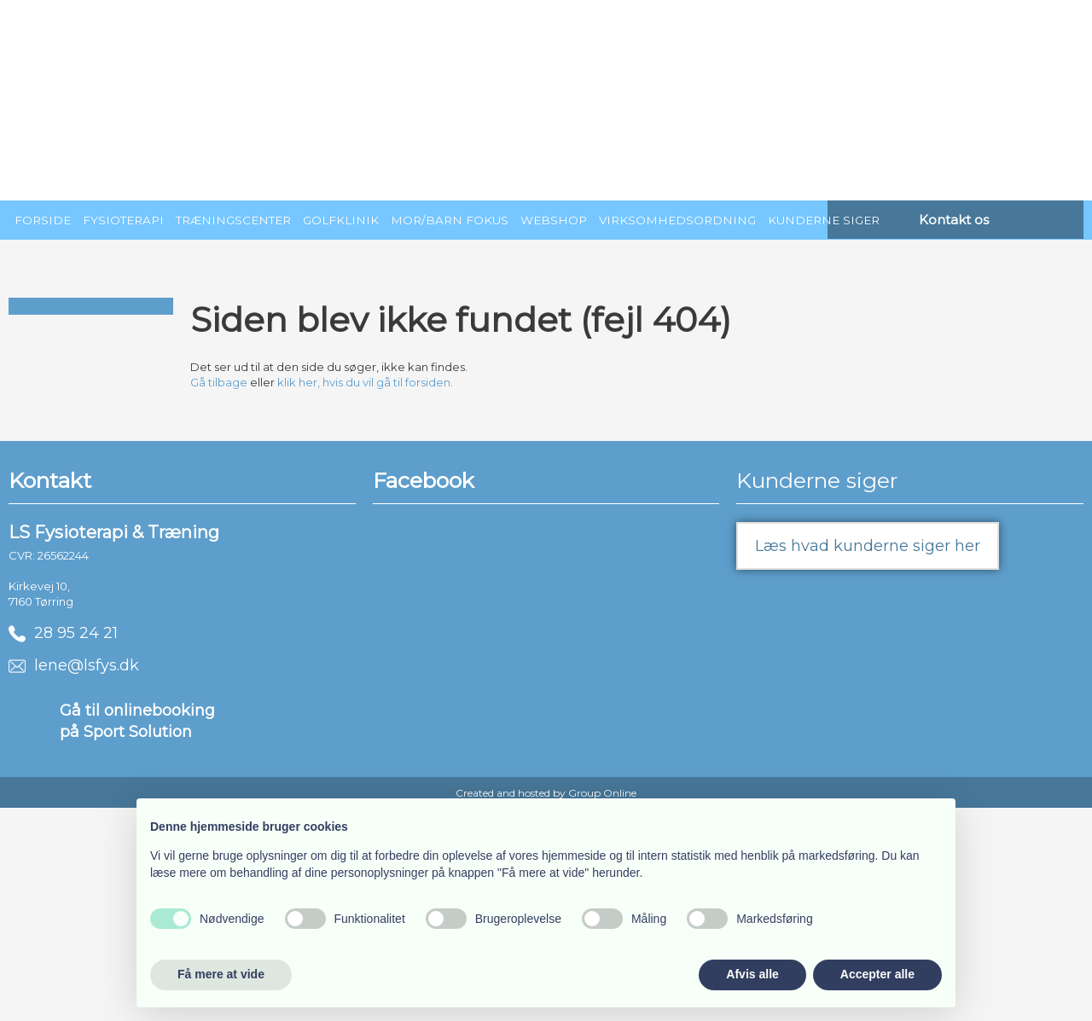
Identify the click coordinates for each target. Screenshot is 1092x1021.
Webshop (553, 220)
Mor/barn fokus (449, 220)
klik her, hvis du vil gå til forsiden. (365, 382)
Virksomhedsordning (677, 220)
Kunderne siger (824, 220)
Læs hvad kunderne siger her (867, 546)
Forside (43, 220)
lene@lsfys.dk (74, 665)
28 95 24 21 (63, 633)
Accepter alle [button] (877, 974)
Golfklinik (341, 220)
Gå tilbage (218, 382)
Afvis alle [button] (752, 974)
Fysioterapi (123, 220)
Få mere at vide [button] (220, 974)
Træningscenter (233, 220)
